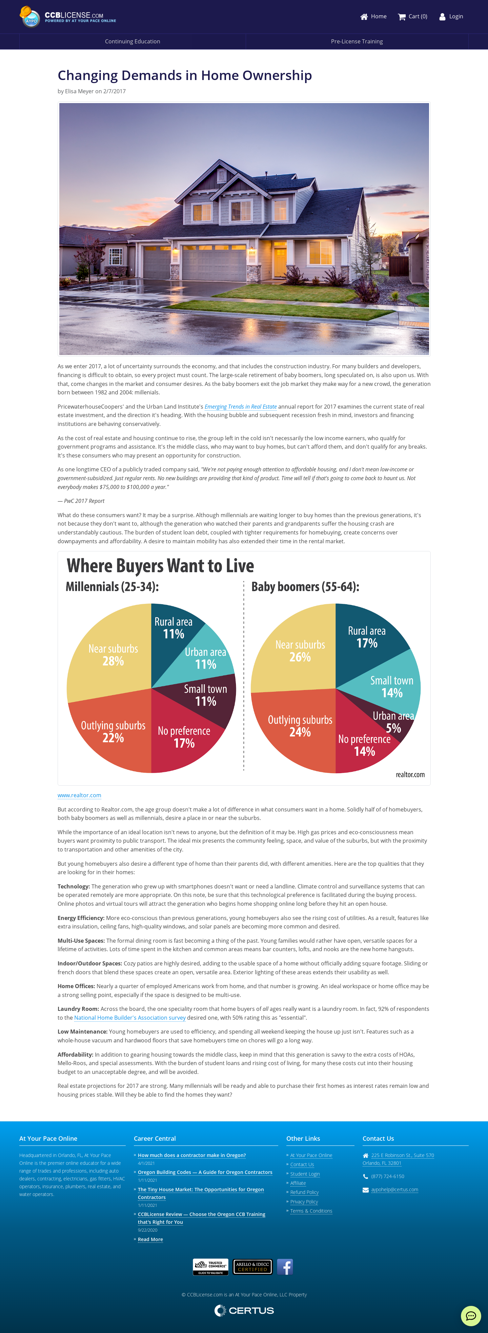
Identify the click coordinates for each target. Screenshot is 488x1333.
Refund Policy (304, 1192)
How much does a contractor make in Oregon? (192, 1155)
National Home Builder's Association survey (130, 1017)
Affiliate (298, 1183)
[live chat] (471, 1316)
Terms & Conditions (311, 1211)
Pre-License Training (357, 41)
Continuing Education (132, 41)
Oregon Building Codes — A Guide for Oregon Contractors (205, 1172)
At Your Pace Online (311, 1155)
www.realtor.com (79, 795)
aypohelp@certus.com (394, 1189)
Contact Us (302, 1164)
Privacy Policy (304, 1201)
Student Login (305, 1174)
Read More (150, 1239)
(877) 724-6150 (387, 1176)
